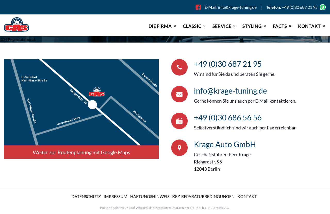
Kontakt (247, 196)
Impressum (115, 196)
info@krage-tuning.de (237, 7)
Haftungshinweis (149, 196)
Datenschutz (86, 196)
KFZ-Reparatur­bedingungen (203, 196)
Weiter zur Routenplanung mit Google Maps (81, 152)
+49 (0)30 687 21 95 (228, 63)
